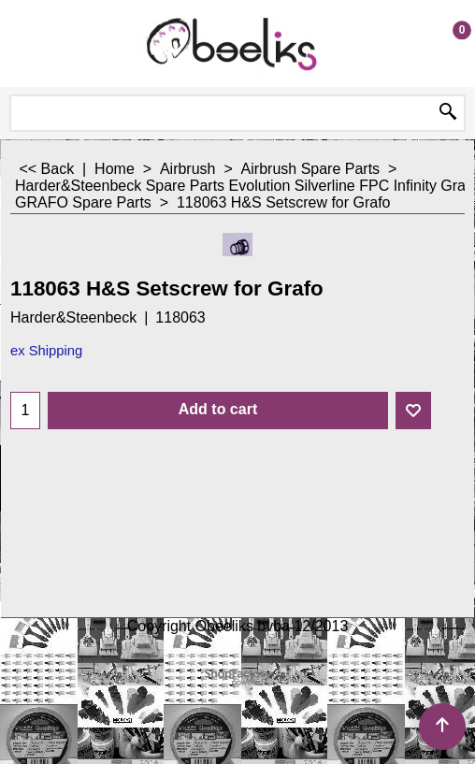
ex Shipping (46, 350)
